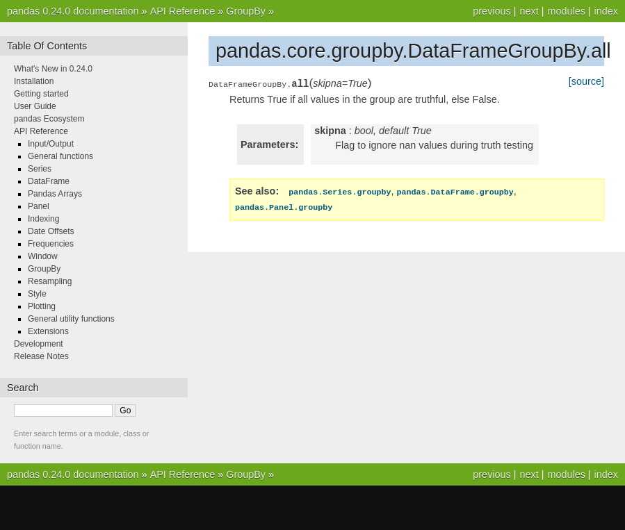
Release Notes (41, 356)
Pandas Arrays (55, 194)
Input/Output (51, 144)
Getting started (41, 94)
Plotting (42, 306)
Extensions (48, 331)
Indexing (43, 219)
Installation (34, 81)
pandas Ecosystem (49, 119)
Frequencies (51, 244)
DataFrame (49, 181)
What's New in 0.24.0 (53, 69)
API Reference (183, 11)
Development (38, 344)
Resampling (50, 281)
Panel (38, 206)
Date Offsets (51, 231)
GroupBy (246, 11)
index (606, 11)
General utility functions (71, 319)
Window (43, 256)
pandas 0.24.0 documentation (73, 11)
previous (491, 11)
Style (37, 294)
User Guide (35, 106)
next (528, 11)
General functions (60, 156)
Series (39, 169)
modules (566, 11)
